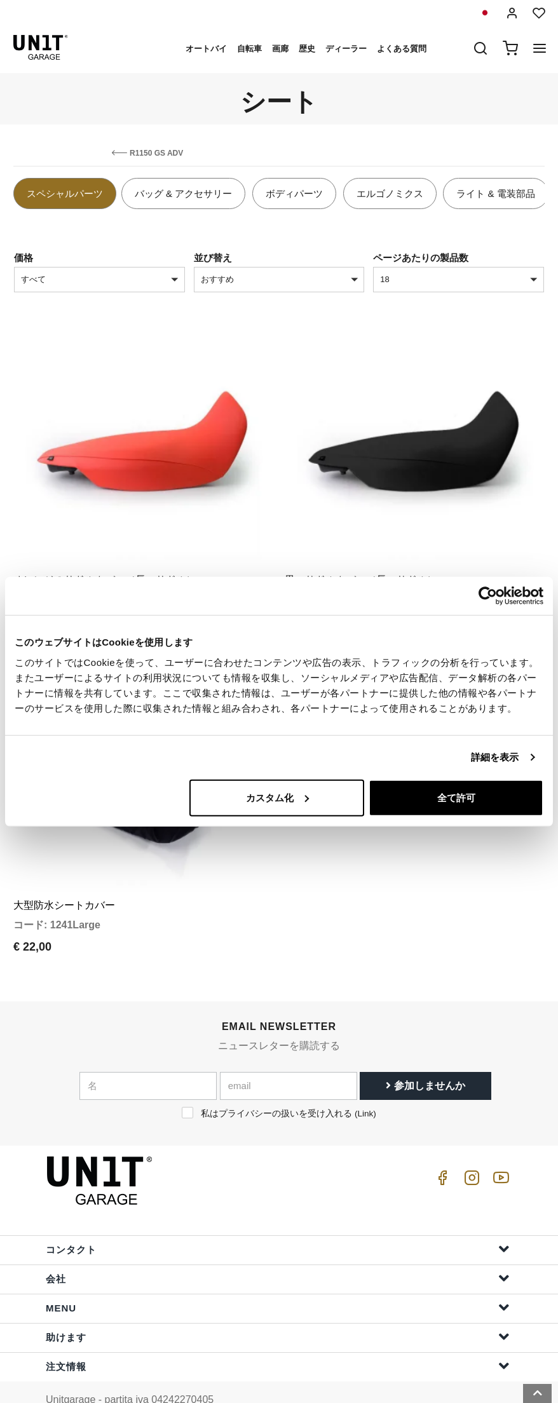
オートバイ (206, 48)
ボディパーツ (294, 193)
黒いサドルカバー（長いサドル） (361, 564)
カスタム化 (277, 797)
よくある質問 (401, 48)
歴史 (307, 48)
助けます (278, 1307)
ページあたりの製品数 (420, 257)
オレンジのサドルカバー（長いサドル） (104, 564)
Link (365, 1083)
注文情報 (278, 1336)
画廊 (280, 48)
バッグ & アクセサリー (183, 193)
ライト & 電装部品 (495, 193)
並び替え (213, 257)
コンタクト (278, 1219)
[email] (288, 1056)
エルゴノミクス (390, 193)
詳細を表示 (495, 757)
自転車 (249, 48)
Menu (278, 1277)
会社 (278, 1248)
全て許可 (456, 797)
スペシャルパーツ (65, 193)
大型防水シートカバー (64, 875)
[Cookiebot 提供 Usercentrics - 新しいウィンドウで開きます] (487, 596)
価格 (23, 257)
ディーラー (346, 48)
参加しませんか (425, 1055)
